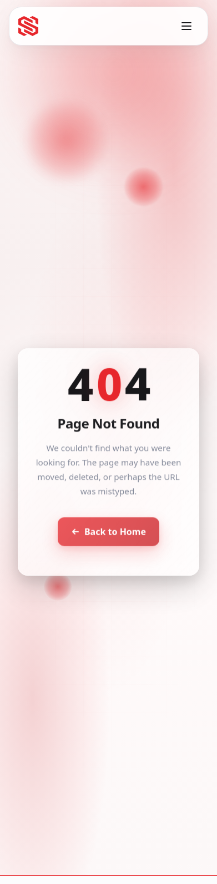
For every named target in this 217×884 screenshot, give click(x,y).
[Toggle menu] (186, 26)
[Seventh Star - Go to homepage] (28, 26)
